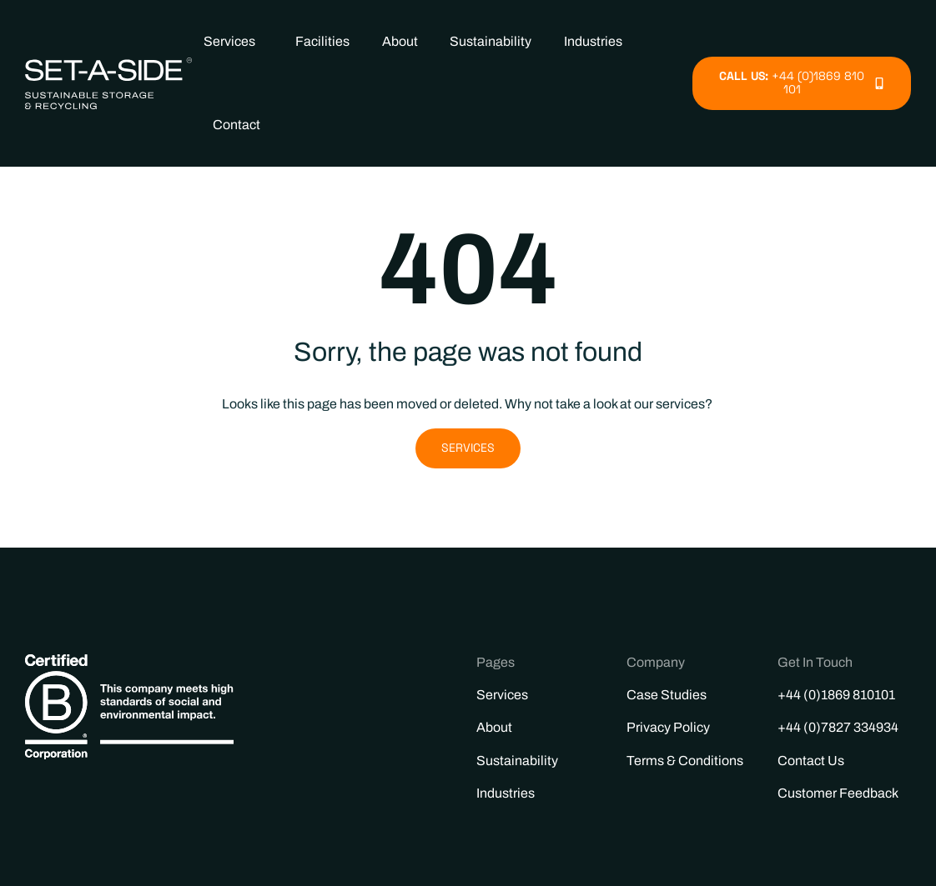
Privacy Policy (668, 727)
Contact (236, 125)
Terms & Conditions (685, 760)
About (400, 41)
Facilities (322, 41)
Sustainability (490, 41)
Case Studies (667, 695)
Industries (597, 41)
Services (234, 41)
